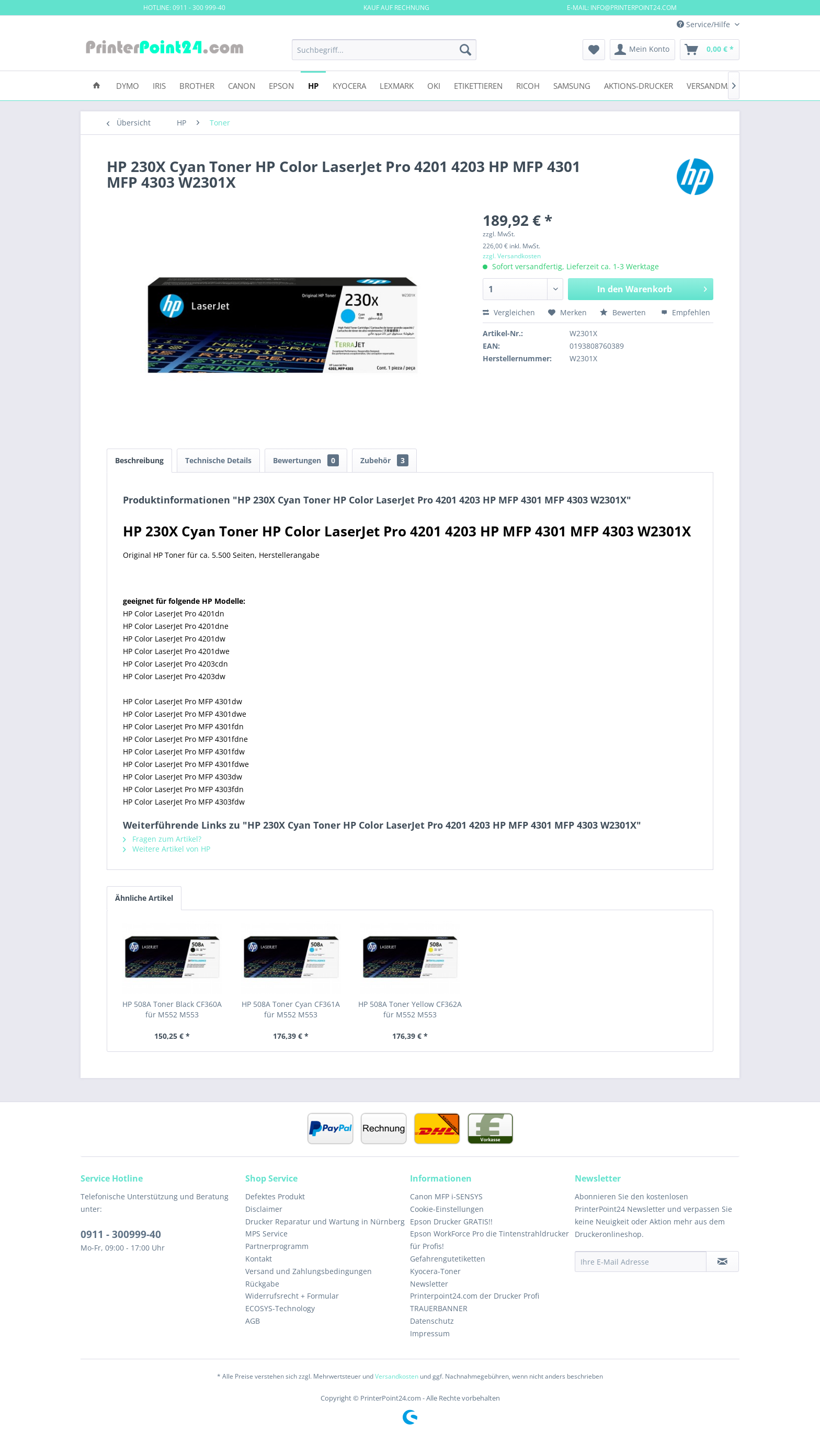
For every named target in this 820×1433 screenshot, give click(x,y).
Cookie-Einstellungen (447, 1209)
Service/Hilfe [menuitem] (704, 24)
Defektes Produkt (275, 1196)
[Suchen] (465, 49)
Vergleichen (509, 312)
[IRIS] (159, 85)
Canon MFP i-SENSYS (446, 1196)
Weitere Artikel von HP (166, 849)
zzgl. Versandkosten (512, 255)
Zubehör (384, 460)
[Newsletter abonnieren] (722, 1261)
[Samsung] (571, 85)
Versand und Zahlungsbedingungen (308, 1271)
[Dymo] (127, 85)
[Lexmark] (396, 85)
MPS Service (266, 1234)
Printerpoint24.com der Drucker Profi (474, 1296)
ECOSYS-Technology (280, 1308)
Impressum (430, 1333)
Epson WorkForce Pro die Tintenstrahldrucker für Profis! (489, 1240)
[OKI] (433, 85)
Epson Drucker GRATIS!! (451, 1221)
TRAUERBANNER (439, 1308)
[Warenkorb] (709, 49)
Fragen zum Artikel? (162, 839)
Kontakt (258, 1259)
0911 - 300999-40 (121, 1234)
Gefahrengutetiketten (447, 1259)
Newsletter (429, 1284)
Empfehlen (685, 312)
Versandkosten (396, 1376)
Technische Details (218, 460)
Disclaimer (263, 1209)
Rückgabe (262, 1284)
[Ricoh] (527, 85)
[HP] (313, 85)
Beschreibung (139, 460)
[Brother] (197, 85)
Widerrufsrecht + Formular (292, 1296)
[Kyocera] (349, 85)
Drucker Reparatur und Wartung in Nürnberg (325, 1221)
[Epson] (281, 85)
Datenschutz (432, 1321)
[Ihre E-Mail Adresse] (641, 1261)
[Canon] (241, 85)
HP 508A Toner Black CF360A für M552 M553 (172, 1009)
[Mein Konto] (642, 49)
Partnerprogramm (277, 1246)
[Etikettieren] (478, 85)
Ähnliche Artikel (144, 898)
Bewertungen (306, 460)
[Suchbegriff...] (384, 49)
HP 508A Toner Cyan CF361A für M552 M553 (291, 1009)
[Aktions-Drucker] (638, 85)
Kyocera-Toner (435, 1271)
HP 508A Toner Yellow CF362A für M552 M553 (410, 1009)
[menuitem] (384, 49)
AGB (252, 1321)
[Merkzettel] (594, 49)
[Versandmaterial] (721, 85)
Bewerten (624, 312)
